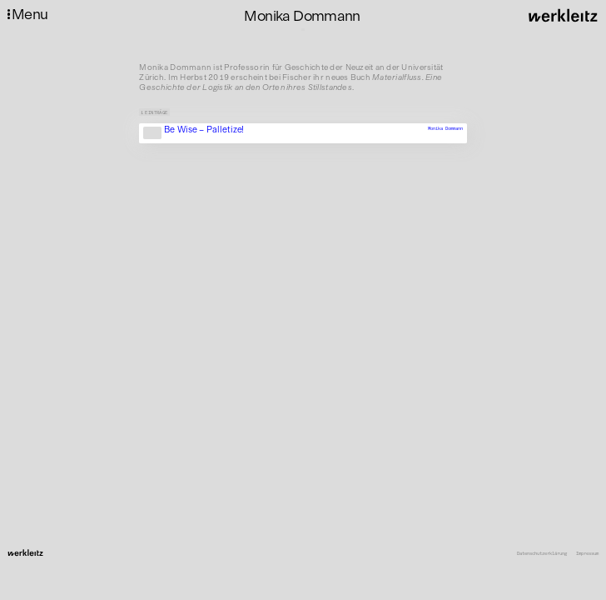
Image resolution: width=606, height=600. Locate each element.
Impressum (587, 553)
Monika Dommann (445, 129)
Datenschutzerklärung (542, 553)
